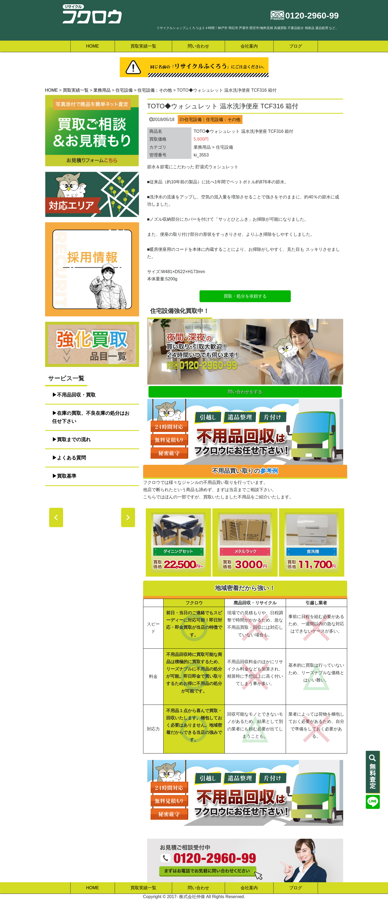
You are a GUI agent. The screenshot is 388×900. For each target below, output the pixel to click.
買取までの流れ (74, 439)
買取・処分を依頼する (245, 296)
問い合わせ (198, 46)
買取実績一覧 (143, 46)
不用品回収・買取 (76, 395)
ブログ (295, 46)
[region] (92, 517)
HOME (92, 46)
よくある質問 (71, 457)
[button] (56, 517)
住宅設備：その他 (223, 119)
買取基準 (66, 476)
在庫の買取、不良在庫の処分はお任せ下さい (90, 417)
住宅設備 (193, 119)
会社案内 (249, 46)
